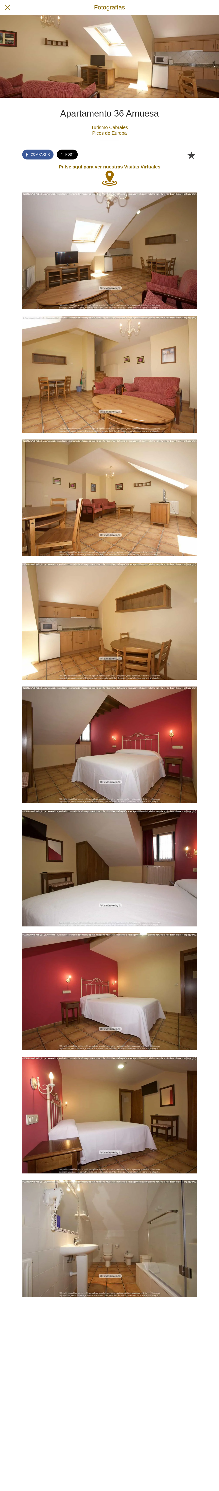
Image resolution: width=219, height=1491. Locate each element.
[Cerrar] (7, 7)
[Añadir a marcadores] (191, 155)
